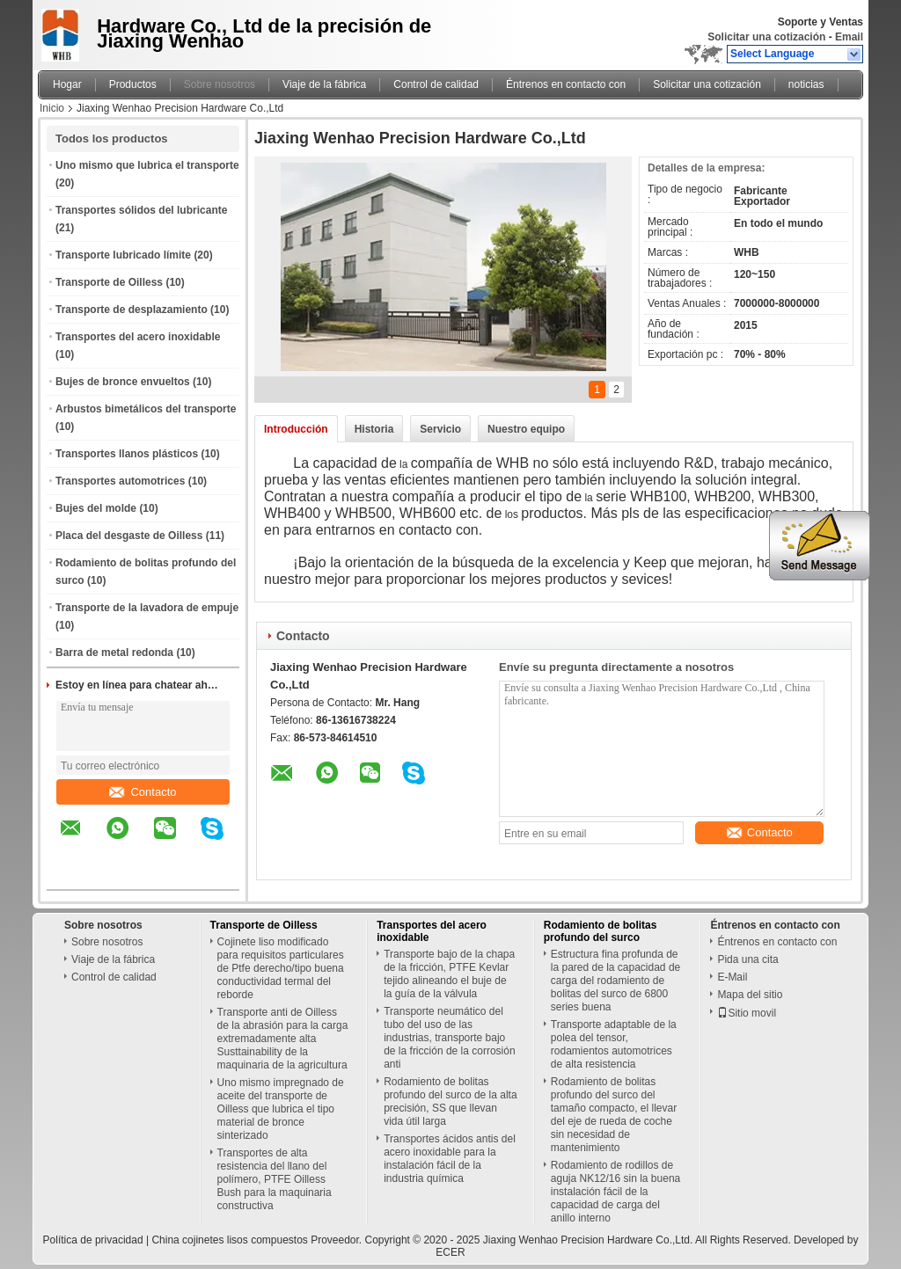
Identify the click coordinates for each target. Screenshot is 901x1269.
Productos (133, 84)
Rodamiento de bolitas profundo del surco (600, 931)
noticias (806, 84)
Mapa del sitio (749, 994)
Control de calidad (436, 84)
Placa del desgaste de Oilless (128, 535)
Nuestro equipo (526, 429)
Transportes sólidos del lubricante (141, 210)
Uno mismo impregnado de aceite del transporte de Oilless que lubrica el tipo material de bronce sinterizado (280, 1108)
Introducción (296, 429)
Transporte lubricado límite (123, 255)
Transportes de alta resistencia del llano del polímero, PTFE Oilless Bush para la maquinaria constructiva (274, 1179)
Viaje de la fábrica (324, 84)
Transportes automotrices (120, 481)
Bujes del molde (95, 508)
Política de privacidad (93, 1240)
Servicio (440, 429)
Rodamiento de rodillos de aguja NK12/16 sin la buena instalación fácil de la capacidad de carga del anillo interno (615, 1191)
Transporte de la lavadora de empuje (146, 608)
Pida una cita (747, 959)
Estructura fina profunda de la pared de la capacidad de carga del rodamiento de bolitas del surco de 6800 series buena (615, 980)
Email (849, 37)
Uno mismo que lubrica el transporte (147, 165)
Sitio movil (746, 1013)
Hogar (67, 84)
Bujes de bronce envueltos (122, 382)
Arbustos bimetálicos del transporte (145, 409)
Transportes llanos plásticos (126, 454)
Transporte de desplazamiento (131, 309)
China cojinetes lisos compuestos (229, 1240)
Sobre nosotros (219, 84)
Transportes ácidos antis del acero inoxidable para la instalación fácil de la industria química (450, 1159)
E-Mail (732, 977)
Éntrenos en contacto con (566, 84)
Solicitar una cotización (766, 37)
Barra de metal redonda (114, 652)
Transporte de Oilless (109, 282)
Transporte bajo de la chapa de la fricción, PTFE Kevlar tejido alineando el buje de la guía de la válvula (449, 974)
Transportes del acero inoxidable (137, 337)
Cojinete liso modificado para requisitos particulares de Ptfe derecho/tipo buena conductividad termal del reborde (280, 968)
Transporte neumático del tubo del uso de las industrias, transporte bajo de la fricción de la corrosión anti (449, 1037)
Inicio (52, 108)
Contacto (142, 792)
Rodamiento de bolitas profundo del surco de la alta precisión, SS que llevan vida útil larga (450, 1101)
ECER (450, 1252)
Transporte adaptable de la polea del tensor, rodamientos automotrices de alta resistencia (614, 1044)
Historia (374, 429)
